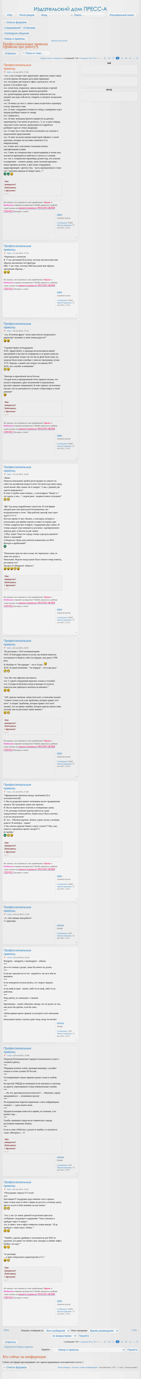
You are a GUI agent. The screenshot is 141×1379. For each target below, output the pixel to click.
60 (126, 58)
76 (137, 58)
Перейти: (46, 1349)
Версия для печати (59, 40)
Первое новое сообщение (51, 58)
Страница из (87, 58)
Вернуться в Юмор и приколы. (19, 1347)
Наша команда (64, 1367)
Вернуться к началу (76, 238)
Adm (9, 72)
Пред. (6, 1330)
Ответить (10, 53)
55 (105, 58)
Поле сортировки (95, 1330)
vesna (9, 914)
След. (134, 1330)
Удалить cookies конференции (84, 1367)
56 (109, 58)
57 (113, 58)
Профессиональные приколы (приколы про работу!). (25, 45)
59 (122, 58)
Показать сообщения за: (45, 1330)
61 (130, 58)
